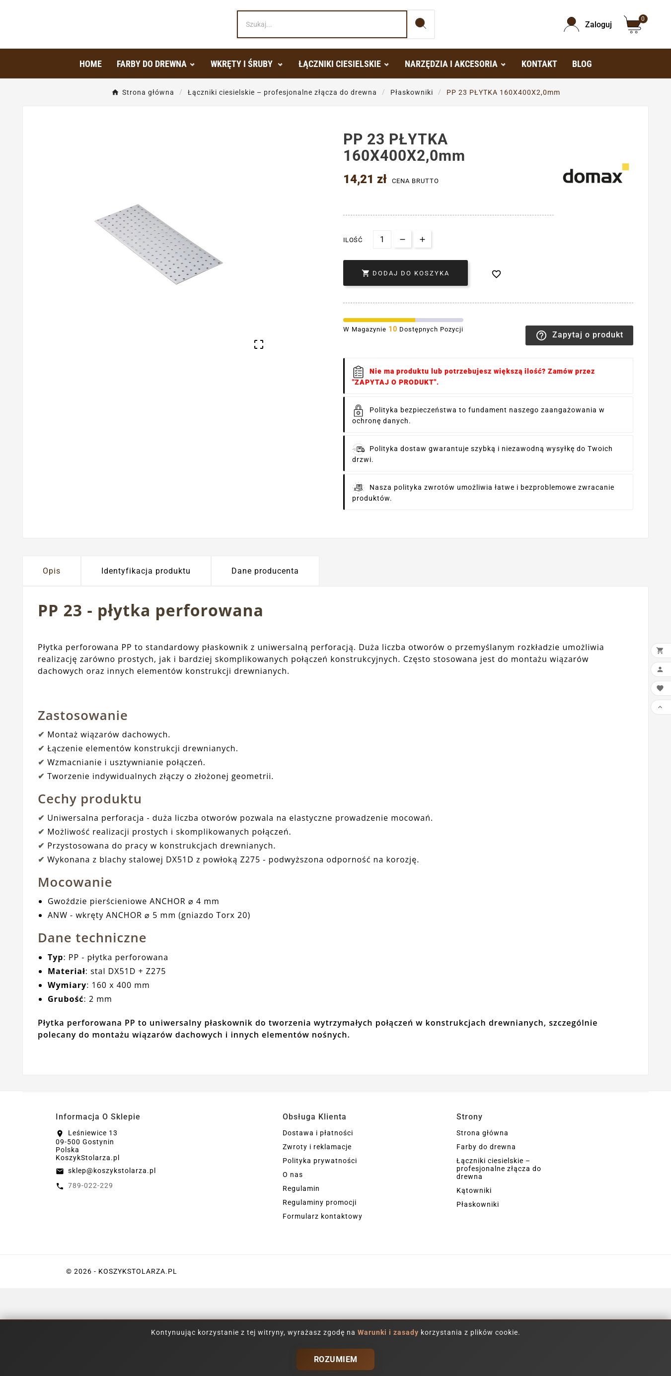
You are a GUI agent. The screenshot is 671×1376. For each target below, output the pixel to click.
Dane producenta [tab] (265, 658)
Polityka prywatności (320, 1248)
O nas (293, 1262)
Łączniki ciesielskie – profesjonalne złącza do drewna (498, 1256)
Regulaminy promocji (320, 1290)
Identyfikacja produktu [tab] (146, 658)
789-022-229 (90, 1273)
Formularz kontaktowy (323, 1304)
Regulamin (301, 1276)
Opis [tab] (52, 658)
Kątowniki (474, 1278)
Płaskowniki (477, 1292)
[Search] (322, 68)
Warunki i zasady (389, 1332)
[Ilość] (382, 327)
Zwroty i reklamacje (317, 1235)
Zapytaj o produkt (579, 423)
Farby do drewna (486, 1235)
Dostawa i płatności (318, 1221)
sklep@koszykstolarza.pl (112, 1258)
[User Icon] (588, 68)
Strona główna (482, 1221)
